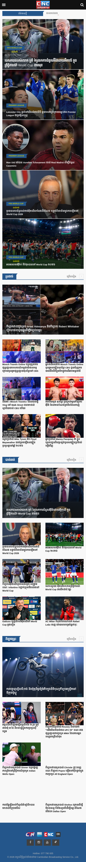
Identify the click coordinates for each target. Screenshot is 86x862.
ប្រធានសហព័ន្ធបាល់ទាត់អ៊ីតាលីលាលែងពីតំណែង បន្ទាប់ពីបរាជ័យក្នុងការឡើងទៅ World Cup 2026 (42, 212)
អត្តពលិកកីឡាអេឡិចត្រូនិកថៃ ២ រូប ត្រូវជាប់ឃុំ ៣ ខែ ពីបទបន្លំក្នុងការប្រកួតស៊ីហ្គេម (20, 728)
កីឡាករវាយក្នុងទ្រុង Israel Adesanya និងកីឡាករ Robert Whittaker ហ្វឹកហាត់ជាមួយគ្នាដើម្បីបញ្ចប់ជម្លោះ (42, 328)
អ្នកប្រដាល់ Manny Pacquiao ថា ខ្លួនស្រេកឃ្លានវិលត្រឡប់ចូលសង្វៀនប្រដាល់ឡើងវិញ (63, 442)
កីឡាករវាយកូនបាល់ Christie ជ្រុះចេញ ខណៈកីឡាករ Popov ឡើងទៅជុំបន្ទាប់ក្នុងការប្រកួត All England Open (64, 771)
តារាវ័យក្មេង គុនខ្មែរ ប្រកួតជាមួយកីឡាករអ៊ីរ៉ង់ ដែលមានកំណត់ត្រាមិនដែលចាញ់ (63, 403)
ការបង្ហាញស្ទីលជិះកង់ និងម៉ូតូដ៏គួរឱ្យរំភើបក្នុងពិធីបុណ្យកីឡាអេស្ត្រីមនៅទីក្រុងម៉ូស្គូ (41, 691)
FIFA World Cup (14, 48)
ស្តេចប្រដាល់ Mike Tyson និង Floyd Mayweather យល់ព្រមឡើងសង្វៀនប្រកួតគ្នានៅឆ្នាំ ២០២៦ (19, 442)
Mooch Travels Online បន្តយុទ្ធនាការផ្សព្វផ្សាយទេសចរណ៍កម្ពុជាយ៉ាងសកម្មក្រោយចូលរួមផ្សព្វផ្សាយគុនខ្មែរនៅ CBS (20, 368)
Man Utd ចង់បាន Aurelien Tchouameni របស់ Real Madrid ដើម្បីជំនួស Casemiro (40, 164)
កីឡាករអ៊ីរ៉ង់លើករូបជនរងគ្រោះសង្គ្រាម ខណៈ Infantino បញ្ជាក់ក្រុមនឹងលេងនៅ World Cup (20, 587)
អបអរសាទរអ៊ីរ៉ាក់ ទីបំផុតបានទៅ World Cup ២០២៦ (30, 265)
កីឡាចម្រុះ (11, 639)
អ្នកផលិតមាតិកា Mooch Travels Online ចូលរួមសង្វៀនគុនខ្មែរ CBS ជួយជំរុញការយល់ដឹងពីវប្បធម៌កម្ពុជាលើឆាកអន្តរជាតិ (64, 368)
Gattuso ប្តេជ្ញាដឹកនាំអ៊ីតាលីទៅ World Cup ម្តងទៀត (19, 623)
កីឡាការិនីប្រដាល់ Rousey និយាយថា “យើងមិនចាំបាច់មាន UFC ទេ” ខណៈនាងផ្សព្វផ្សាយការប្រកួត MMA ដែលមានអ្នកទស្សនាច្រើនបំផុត (64, 732)
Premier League (16, 105)
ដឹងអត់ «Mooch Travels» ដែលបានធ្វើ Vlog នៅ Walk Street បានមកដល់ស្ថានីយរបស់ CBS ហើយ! (20, 405)
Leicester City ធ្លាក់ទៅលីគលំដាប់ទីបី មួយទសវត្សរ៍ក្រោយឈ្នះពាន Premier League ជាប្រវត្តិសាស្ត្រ (41, 114)
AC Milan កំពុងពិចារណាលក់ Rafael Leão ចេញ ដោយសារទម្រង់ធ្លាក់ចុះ (62, 623)
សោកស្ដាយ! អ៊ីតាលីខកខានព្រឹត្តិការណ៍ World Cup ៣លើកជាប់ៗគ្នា (62, 588)
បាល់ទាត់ (14, 52)
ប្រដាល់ (9, 276)
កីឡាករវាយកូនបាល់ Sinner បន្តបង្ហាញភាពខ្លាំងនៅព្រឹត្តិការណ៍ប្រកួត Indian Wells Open (20, 771)
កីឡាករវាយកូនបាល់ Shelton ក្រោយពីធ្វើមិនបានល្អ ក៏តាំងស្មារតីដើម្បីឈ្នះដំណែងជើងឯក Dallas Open (64, 808)
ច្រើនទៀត (75, 276)
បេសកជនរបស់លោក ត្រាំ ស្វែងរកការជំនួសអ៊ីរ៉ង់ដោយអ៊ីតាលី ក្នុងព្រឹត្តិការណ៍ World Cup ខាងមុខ (41, 63)
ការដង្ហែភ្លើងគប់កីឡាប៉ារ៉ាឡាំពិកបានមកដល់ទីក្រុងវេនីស (18, 806)
